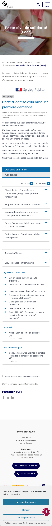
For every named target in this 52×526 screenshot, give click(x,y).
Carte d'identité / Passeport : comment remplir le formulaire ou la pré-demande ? (26, 315)
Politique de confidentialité (34, 523)
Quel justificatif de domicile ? (22, 308)
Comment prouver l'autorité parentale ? (27, 291)
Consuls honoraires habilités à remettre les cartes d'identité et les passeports (27, 355)
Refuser (26, 510)
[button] (26, 193)
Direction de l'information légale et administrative (22, 376)
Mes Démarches (19, 62)
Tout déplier (43, 183)
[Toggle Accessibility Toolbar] (46, 512)
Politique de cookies (13, 523)
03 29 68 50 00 (26, 474)
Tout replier (26, 183)
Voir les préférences (26, 517)
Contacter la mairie (26, 466)
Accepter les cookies (26, 502)
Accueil (5, 62)
